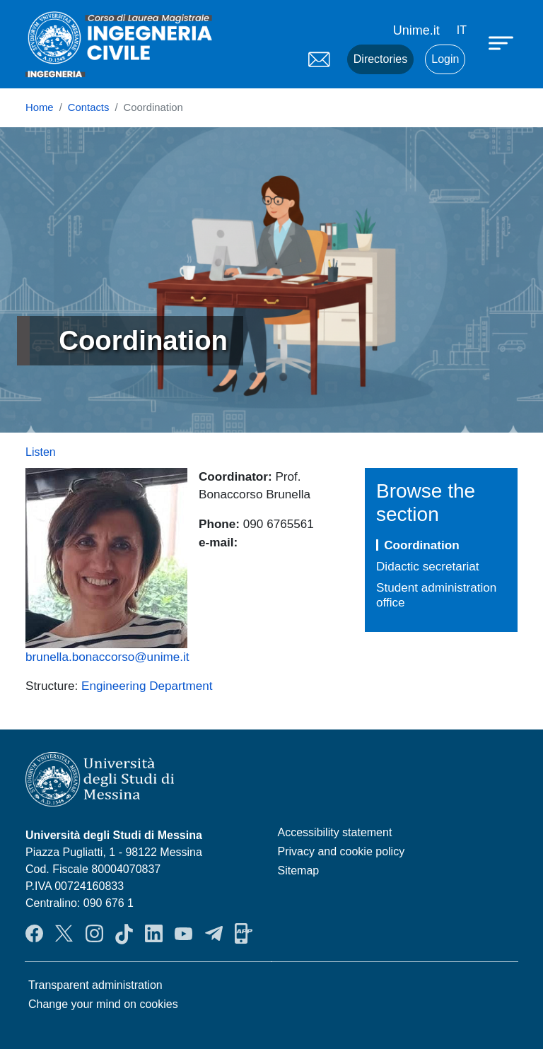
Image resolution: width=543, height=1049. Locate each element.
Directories (380, 59)
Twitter (64, 933)
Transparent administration (95, 985)
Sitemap (299, 871)
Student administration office (436, 594)
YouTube (183, 933)
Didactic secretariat (427, 566)
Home (39, 107)
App (243, 933)
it (462, 30)
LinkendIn (154, 933)
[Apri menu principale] (503, 42)
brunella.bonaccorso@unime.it (107, 657)
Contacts (89, 107)
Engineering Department (147, 686)
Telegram (214, 933)
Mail (319, 59)
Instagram (94, 933)
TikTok (124, 933)
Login (445, 59)
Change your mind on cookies (103, 1004)
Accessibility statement (335, 832)
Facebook (34, 933)
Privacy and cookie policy (341, 851)
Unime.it (416, 30)
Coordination (422, 545)
